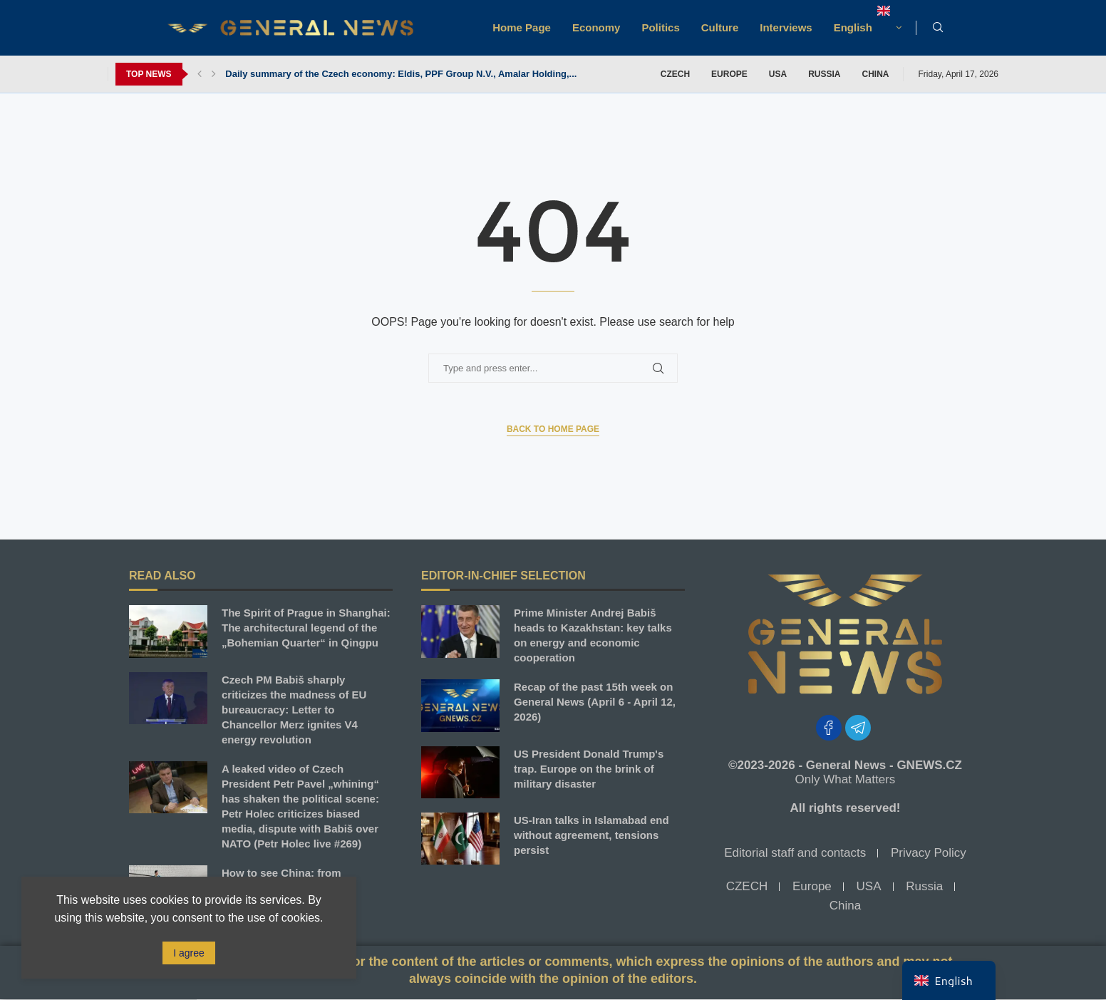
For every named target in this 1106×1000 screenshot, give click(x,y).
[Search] (938, 27)
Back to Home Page (553, 429)
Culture (720, 27)
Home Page (521, 27)
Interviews (786, 27)
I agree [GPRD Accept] (189, 953)
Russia (824, 74)
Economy (596, 27)
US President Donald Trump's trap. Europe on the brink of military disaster (588, 769)
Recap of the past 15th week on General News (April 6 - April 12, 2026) (595, 702)
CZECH (675, 74)
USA (778, 74)
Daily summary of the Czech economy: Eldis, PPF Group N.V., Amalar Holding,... (401, 73)
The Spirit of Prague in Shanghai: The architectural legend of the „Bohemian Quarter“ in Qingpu (306, 628)
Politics (660, 27)
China (875, 74)
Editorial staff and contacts (795, 853)
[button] (199, 74)
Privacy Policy (928, 853)
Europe (729, 74)
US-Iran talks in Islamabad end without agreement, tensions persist (591, 835)
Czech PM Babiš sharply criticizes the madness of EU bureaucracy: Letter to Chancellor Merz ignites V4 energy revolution (294, 710)
